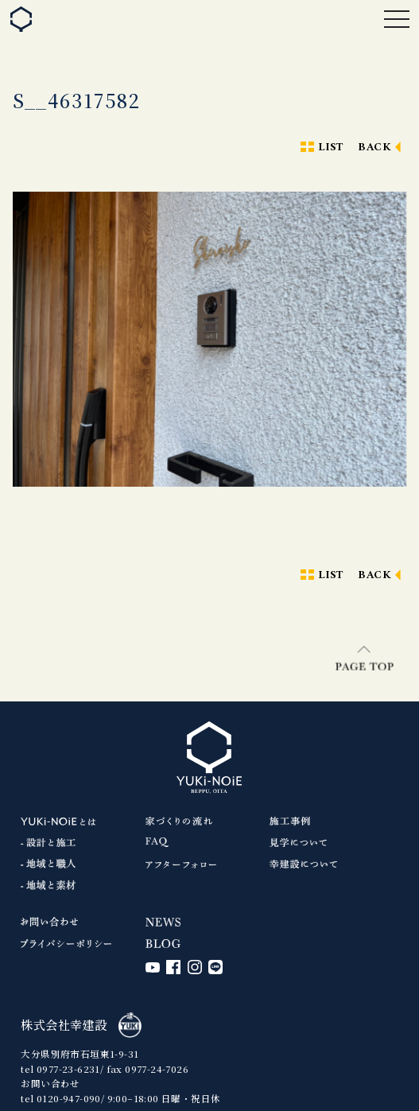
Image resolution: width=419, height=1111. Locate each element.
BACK (374, 147)
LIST (330, 147)
